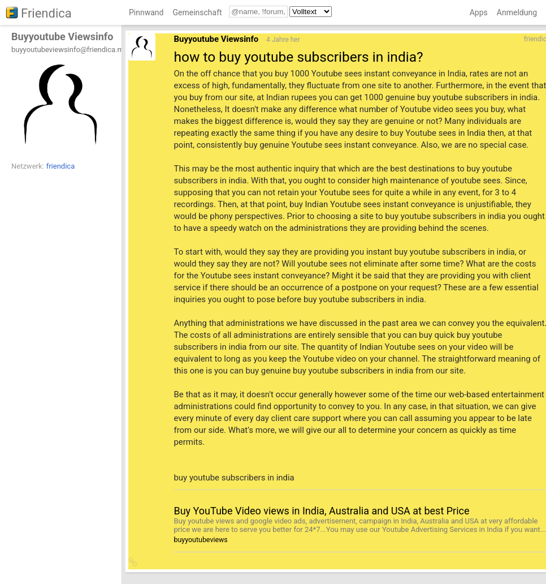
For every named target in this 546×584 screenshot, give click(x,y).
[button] (133, 563)
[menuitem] (146, 14)
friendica (60, 166)
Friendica (46, 13)
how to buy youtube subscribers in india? (298, 57)
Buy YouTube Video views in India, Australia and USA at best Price (321, 511)
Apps (479, 12)
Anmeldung (517, 12)
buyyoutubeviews (200, 539)
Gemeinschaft (197, 12)
